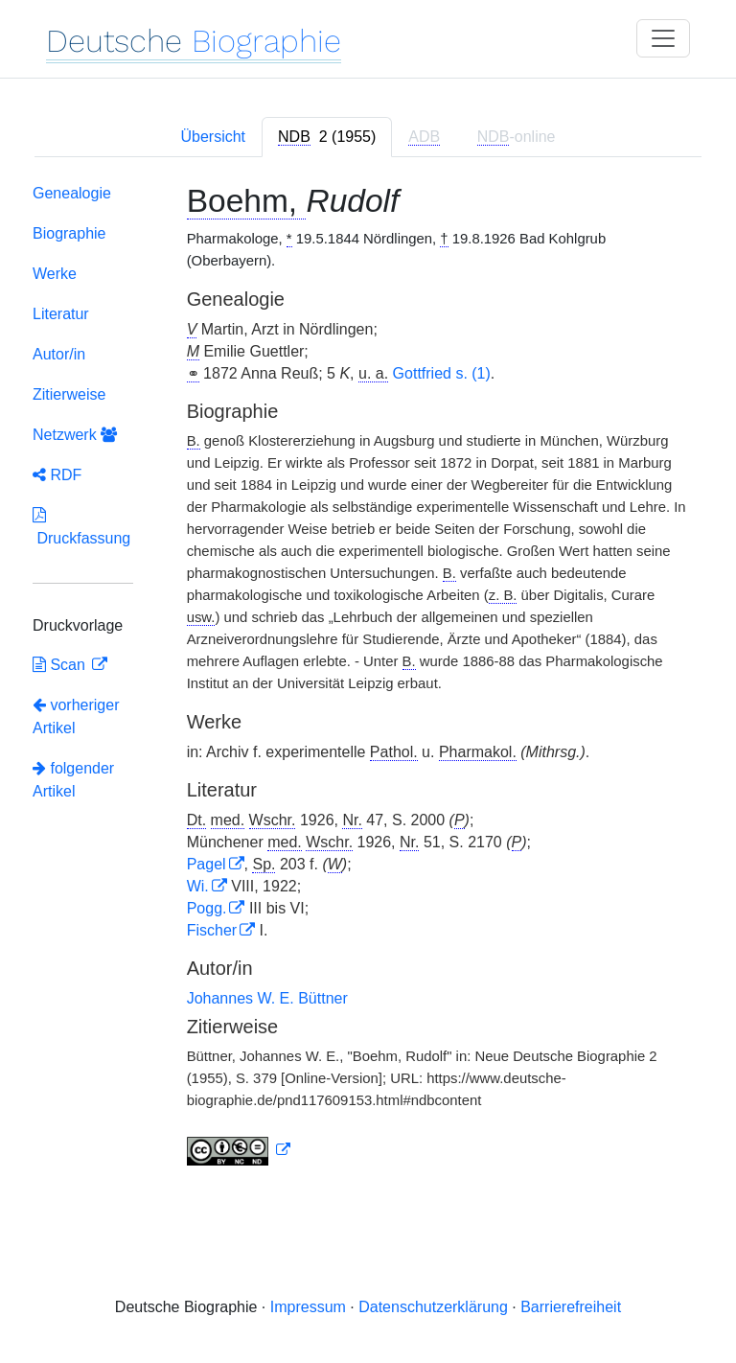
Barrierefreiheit (570, 1307)
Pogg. (207, 908)
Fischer (212, 930)
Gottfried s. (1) (442, 373)
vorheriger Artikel (76, 716)
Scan (61, 665)
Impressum (308, 1307)
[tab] (327, 137)
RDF (57, 475)
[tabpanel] (368, 678)
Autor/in (59, 354)
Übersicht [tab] (212, 136)
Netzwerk (75, 435)
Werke (55, 274)
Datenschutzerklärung (433, 1307)
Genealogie (72, 193)
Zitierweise (69, 394)
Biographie (69, 233)
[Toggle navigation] (663, 38)
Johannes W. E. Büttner (267, 998)
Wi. (198, 886)
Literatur (61, 314)
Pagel (206, 864)
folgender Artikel (73, 779)
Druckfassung (81, 526)
